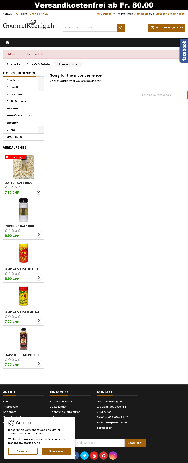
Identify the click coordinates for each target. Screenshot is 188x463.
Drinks (10, 130)
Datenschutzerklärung (24, 443)
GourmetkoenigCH (19, 73)
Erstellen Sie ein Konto (170, 13)
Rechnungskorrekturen (65, 412)
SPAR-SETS (14, 137)
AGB (6, 401)
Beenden (23, 451)
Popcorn (12, 108)
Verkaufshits (15, 147)
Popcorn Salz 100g (20, 226)
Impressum (10, 407)
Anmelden (141, 13)
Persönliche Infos (61, 401)
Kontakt (7, 13)
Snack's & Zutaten (19, 115)
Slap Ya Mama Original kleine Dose (23, 312)
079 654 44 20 (39, 13)
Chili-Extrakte (16, 101)
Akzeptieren (56, 451)
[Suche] (94, 28)
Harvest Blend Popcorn (23, 355)
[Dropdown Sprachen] (106, 13)
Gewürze (12, 80)
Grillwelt (12, 87)
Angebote (9, 412)
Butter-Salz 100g (19, 182)
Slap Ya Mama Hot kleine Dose (23, 269)
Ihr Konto (59, 392)
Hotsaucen (14, 94)
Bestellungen (58, 407)
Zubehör (12, 123)
